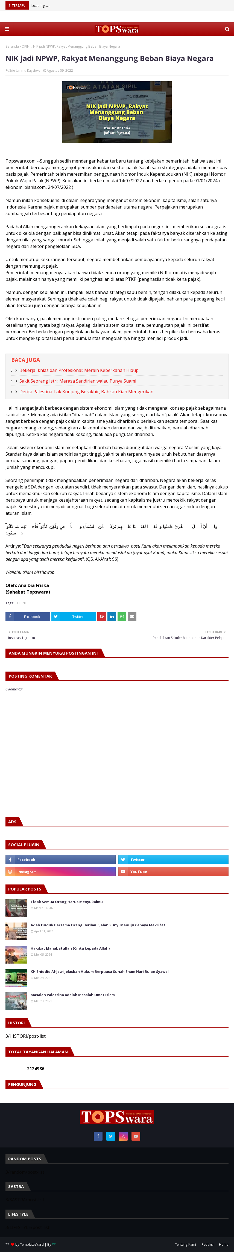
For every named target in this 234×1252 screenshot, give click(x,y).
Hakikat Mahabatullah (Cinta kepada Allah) (70, 948)
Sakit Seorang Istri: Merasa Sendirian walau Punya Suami (77, 381)
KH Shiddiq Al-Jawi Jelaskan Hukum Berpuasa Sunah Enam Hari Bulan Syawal (100, 971)
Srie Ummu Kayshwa (24, 70)
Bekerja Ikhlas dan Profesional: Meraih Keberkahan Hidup (79, 370)
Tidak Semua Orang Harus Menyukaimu (67, 901)
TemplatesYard (32, 1244)
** (54, 1244)
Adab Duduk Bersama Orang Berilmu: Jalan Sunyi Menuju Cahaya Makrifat (98, 925)
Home (224, 1244)
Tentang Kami (185, 1244)
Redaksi (207, 1244)
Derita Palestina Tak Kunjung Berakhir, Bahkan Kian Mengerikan (86, 392)
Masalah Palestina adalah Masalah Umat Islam (73, 994)
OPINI (26, 46)
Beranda (12, 46)
